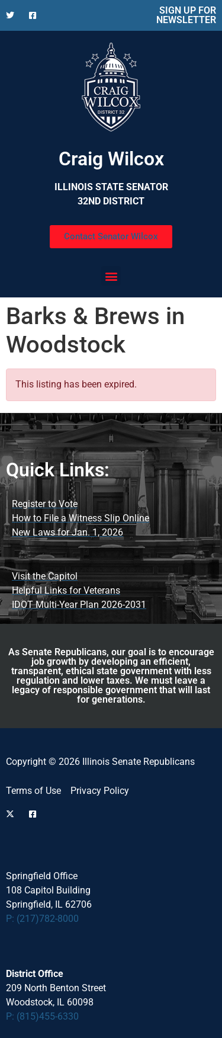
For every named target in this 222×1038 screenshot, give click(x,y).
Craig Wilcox (111, 159)
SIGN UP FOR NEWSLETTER (186, 15)
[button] (111, 276)
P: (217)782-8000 (42, 918)
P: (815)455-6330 (42, 1016)
